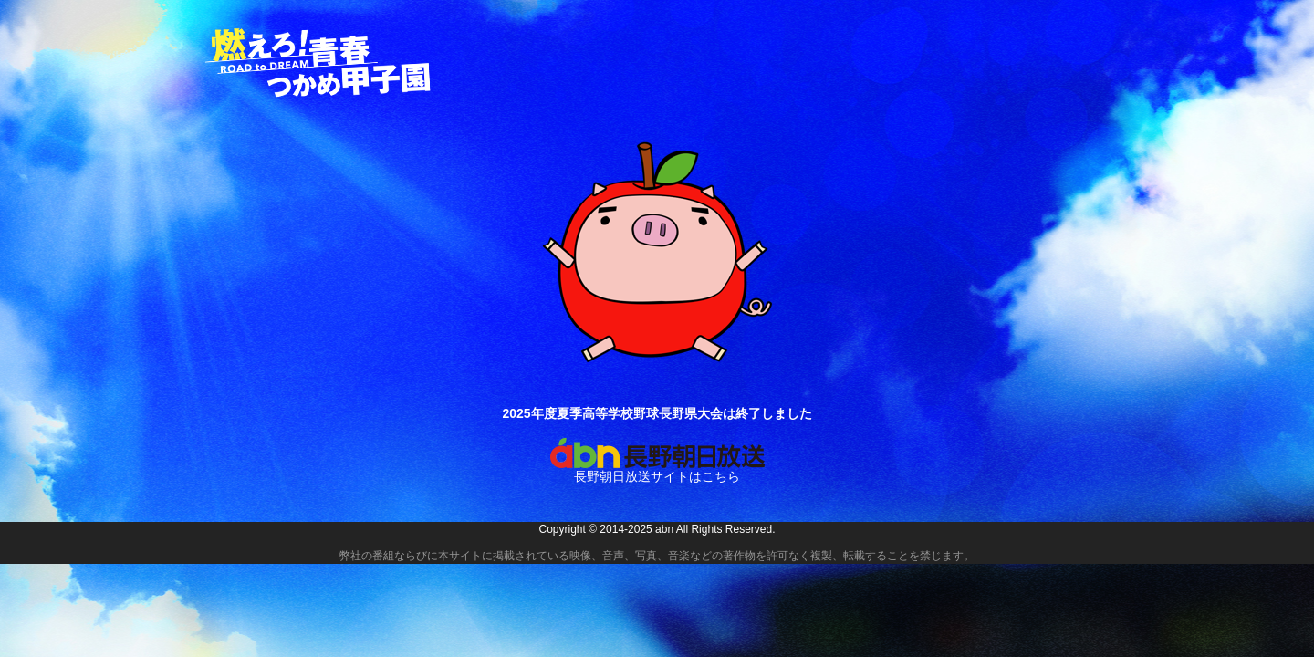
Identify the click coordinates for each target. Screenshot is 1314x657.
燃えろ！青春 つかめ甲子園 (319, 62)
